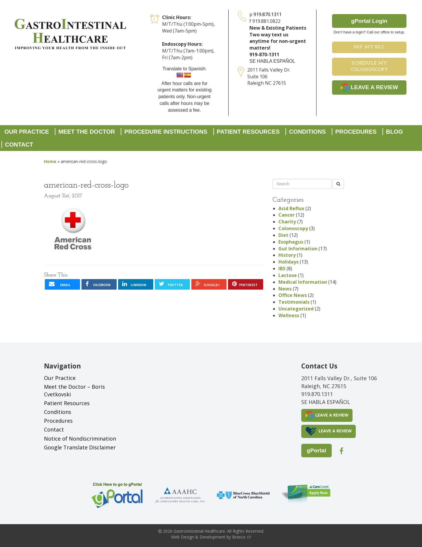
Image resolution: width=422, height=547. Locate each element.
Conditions (307, 131)
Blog (394, 131)
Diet (283, 235)
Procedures (356, 131)
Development (212, 537)
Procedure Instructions (165, 131)
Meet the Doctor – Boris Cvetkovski (74, 390)
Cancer (286, 215)
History (287, 255)
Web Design (182, 537)
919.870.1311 (267, 14)
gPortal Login (369, 21)
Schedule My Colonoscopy (369, 66)
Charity (287, 221)
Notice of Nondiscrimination (80, 438)
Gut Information (297, 248)
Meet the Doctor (86, 131)
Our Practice (26, 131)
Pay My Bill (369, 47)
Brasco (241, 537)
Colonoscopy (293, 228)
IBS (281, 268)
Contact (19, 144)
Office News (292, 295)
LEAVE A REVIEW (369, 87)
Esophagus (290, 242)
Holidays (288, 262)
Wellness (288, 315)
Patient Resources (248, 131)
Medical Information (302, 282)
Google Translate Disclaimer (80, 447)
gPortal (316, 450)
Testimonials (293, 302)
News (285, 289)
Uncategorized (296, 308)
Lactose (287, 275)
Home (50, 161)
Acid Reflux (291, 208)
